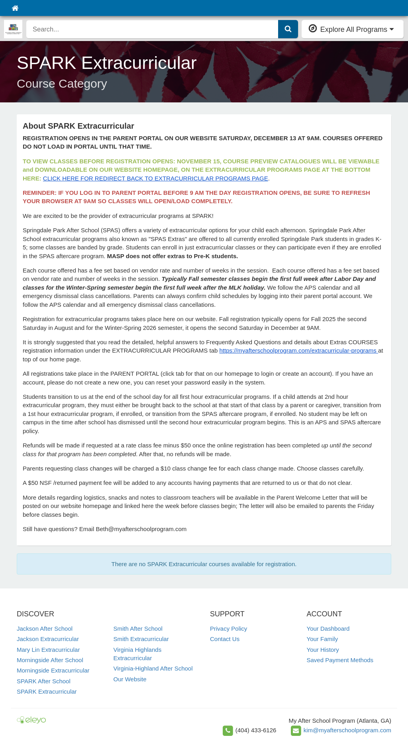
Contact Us (224, 638)
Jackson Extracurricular (48, 638)
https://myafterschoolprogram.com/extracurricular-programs (299, 350)
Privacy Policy (228, 628)
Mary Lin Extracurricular (48, 649)
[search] (152, 29)
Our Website (130, 679)
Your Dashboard (328, 628)
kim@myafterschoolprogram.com (347, 730)
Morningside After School (50, 660)
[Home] (15, 8)
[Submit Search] (288, 29)
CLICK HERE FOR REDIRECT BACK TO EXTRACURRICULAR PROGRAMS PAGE (155, 178)
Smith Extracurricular (141, 638)
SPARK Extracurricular (47, 691)
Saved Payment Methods (340, 660)
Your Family (322, 638)
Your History (323, 649)
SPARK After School (44, 681)
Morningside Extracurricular (53, 670)
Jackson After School (45, 628)
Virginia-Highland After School (153, 668)
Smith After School (138, 628)
